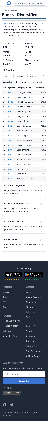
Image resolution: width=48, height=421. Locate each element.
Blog (5, 307)
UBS (10, 135)
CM (9, 154)
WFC (10, 111)
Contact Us (31, 336)
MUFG (11, 121)
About (29, 331)
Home (4, 10)
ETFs (5, 302)
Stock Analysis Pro (11, 320)
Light (7, 392)
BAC (10, 97)
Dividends (37, 82)
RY (9, 107)
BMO (10, 150)
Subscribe (24, 381)
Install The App (10, 336)
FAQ (28, 317)
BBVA (10, 145)
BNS (10, 159)
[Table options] (43, 76)
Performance (22, 82)
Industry (14, 10)
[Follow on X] (12, 405)
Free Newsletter (10, 325)
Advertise (30, 312)
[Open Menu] (4, 3)
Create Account (33, 297)
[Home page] (9, 3)
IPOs (5, 297)
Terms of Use (32, 341)
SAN (10, 126)
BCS (10, 174)
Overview (8, 82)
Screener (34, 76)
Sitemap (30, 307)
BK (9, 164)
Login (28, 292)
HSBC (10, 102)
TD (9, 130)
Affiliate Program (34, 356)
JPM (10, 92)
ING (10, 169)
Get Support (8, 331)
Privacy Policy (32, 346)
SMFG (10, 140)
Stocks (6, 292)
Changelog (31, 302)
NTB (10, 178)
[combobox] (29, 3)
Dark (16, 392)
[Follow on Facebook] (5, 405)
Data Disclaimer (33, 351)
